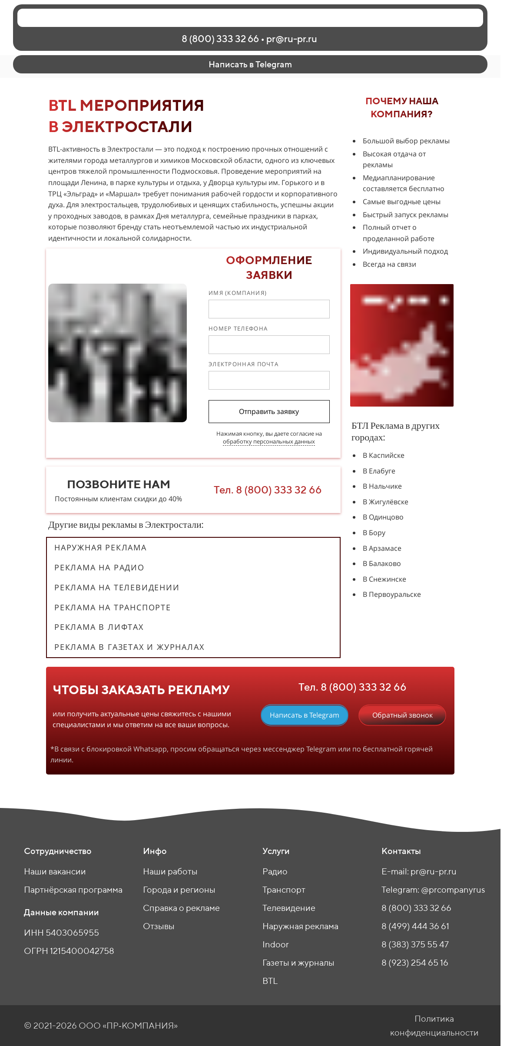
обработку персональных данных (269, 441)
